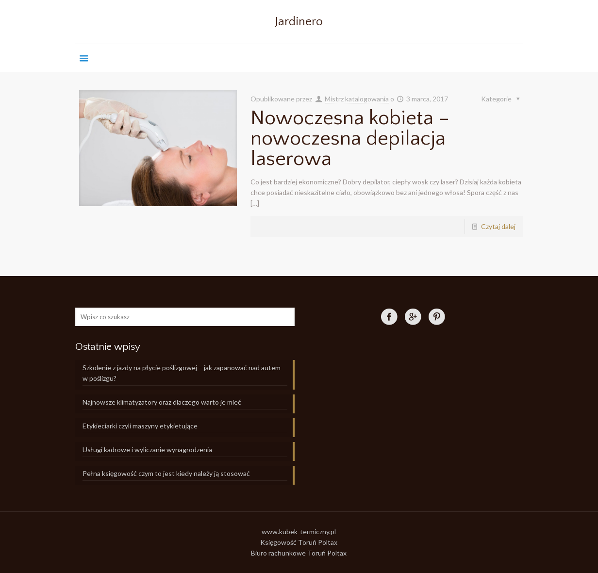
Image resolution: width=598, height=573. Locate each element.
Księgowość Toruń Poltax (298, 542)
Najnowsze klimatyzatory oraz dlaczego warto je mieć (162, 402)
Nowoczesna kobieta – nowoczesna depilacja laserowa (349, 138)
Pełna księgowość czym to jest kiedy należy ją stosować (166, 473)
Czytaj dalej (498, 226)
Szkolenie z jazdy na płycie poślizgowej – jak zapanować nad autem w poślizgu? (182, 372)
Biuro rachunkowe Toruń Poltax (299, 553)
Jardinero (299, 22)
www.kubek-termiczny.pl (299, 531)
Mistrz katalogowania (357, 99)
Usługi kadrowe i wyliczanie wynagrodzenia (147, 449)
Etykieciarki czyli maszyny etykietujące (140, 426)
